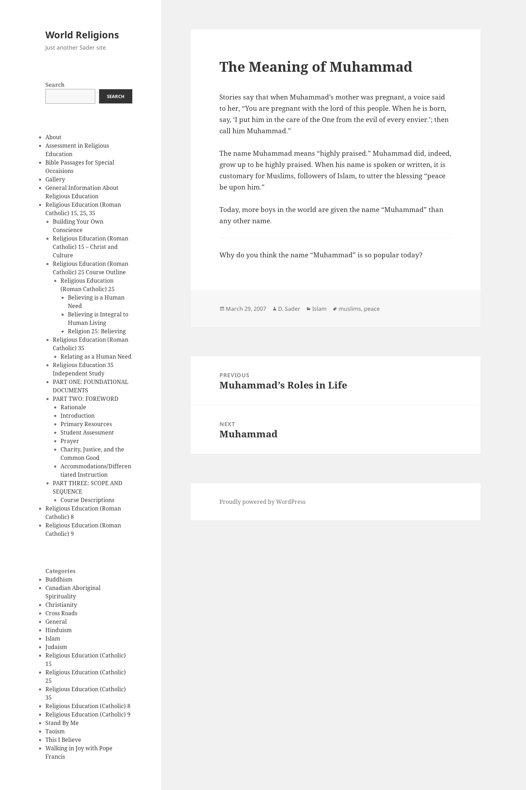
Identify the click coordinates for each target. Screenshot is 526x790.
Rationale (73, 407)
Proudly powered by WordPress (262, 502)
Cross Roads (61, 613)
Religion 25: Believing (97, 331)
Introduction (77, 415)
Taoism (55, 731)
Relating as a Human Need (96, 356)
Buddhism (58, 579)
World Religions (82, 34)
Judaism (56, 647)
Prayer (69, 441)
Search (55, 85)
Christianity (61, 605)
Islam (52, 638)
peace (372, 309)
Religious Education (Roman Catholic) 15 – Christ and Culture (90, 247)
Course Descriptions (87, 500)
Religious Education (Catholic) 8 (87, 706)
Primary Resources (86, 424)
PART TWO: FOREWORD (85, 399)
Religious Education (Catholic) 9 (87, 714)
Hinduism (58, 630)
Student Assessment (87, 432)
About (53, 137)
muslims (350, 309)
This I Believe (63, 740)
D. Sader (289, 309)
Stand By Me (62, 723)
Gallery (55, 179)
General (56, 621)
